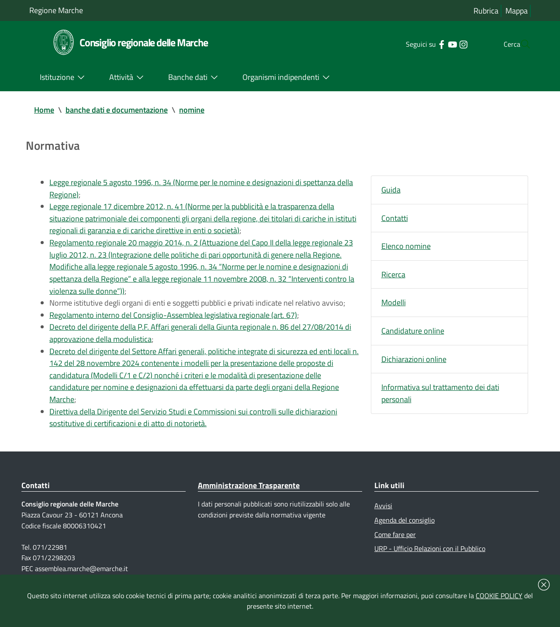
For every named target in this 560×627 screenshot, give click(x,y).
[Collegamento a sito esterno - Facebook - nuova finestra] (423, 43)
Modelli (393, 304)
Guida (391, 190)
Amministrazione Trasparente (249, 489)
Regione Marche (56, 10)
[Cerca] (520, 44)
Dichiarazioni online (413, 360)
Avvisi (383, 510)
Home (44, 110)
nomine (191, 110)
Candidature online (412, 332)
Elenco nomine (406, 247)
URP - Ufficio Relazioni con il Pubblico (429, 553)
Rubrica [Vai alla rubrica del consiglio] (486, 11)
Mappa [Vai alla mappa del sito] (516, 11)
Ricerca (393, 275)
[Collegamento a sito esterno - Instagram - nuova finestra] (445, 43)
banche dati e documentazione (117, 110)
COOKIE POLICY (499, 595)
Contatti (394, 218)
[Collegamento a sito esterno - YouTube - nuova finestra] (434, 43)
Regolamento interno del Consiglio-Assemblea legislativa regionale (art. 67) (173, 317)
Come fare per (395, 538)
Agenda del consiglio (404, 524)
